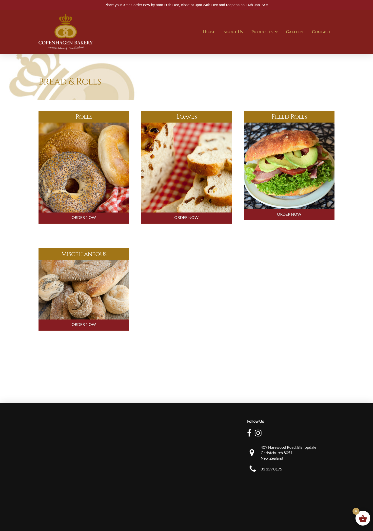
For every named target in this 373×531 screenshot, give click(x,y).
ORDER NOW (84, 217)
